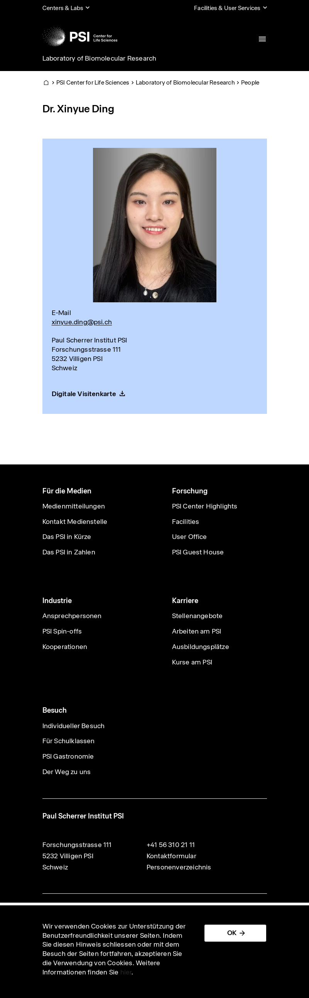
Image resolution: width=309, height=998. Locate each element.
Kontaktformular (171, 856)
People (250, 82)
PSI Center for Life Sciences (93, 82)
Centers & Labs (63, 8)
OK (231, 933)
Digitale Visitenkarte (84, 394)
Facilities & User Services (227, 8)
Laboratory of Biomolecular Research (99, 58)
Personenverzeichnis (179, 867)
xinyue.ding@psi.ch (82, 322)
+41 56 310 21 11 (171, 845)
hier (126, 972)
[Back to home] (80, 36)
